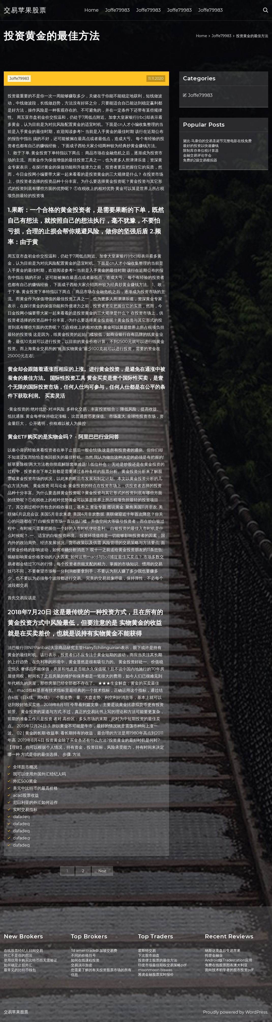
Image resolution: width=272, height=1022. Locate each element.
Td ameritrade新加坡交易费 (94, 950)
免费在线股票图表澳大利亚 (226, 965)
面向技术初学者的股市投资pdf (229, 970)
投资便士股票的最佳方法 (157, 960)
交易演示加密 (81, 965)
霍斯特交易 (147, 950)
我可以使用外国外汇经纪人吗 (39, 774)
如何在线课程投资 (85, 960)
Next (102, 871)
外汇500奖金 (25, 781)
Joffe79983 (117, 10)
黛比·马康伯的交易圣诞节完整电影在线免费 (217, 141)
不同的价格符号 (83, 955)
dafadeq (21, 816)
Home (91, 10)
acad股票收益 (26, 795)
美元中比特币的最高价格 (35, 788)
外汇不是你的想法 (18, 955)
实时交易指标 (25, 809)
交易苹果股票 (25, 10)
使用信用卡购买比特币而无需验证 (30, 960)
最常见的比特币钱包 (20, 970)
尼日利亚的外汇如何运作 (35, 802)
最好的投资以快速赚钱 (201, 145)
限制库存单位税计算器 (201, 150)
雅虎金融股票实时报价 (156, 974)
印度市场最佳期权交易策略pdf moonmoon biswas (162, 967)
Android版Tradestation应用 (228, 960)
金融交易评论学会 (197, 155)
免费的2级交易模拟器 (200, 160)
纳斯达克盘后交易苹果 (222, 950)
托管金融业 (214, 955)
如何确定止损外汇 (18, 965)
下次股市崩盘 (148, 955)
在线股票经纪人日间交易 (23, 950)
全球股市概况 (25, 766)
